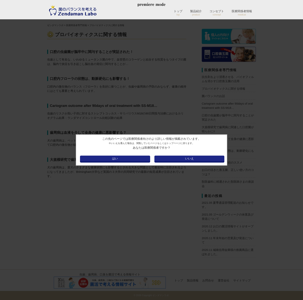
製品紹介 (196, 12)
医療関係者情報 (242, 12)
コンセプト (216, 12)
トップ (178, 12)
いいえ (189, 158)
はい (115, 158)
